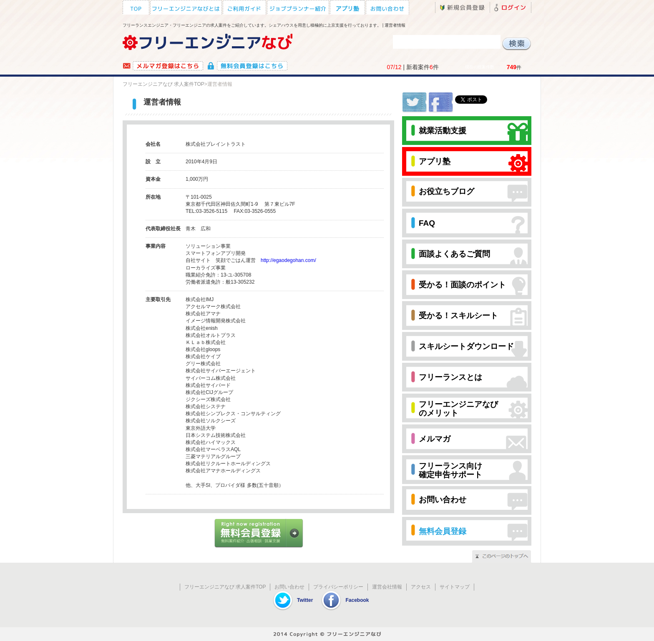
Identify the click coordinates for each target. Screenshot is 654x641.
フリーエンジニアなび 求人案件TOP (163, 84)
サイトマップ (455, 587)
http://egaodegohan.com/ (288, 260)
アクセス (421, 587)
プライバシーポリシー (338, 587)
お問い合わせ (289, 587)
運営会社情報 (387, 587)
